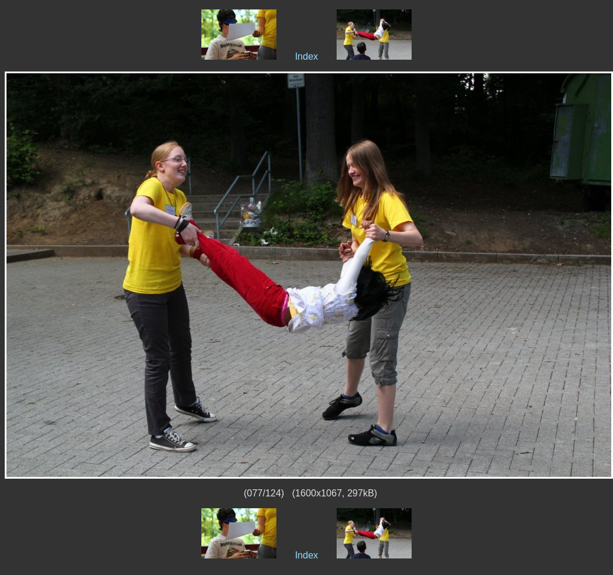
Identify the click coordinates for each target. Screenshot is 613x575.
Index (306, 56)
